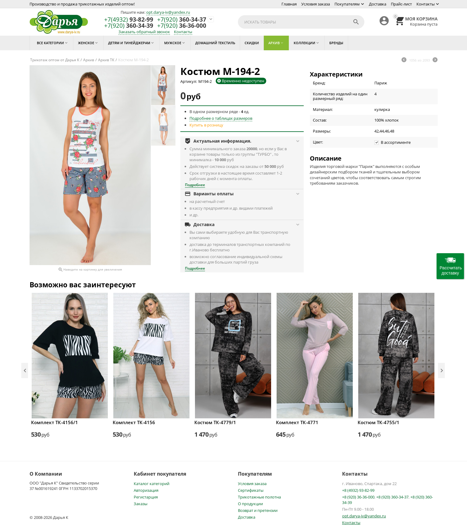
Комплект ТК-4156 (134, 422)
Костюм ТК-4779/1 (215, 422)
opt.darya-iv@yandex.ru (168, 12)
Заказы (140, 503)
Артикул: (188, 81)
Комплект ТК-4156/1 (54, 422)
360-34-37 (181, 20)
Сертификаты (251, 490)
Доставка (377, 4)
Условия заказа (315, 4)
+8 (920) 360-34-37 (392, 497)
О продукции (250, 503)
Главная (289, 4)
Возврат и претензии (258, 510)
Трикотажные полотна (259, 497)
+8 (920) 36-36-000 (358, 497)
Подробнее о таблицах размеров (220, 118)
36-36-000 (181, 26)
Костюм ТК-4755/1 (378, 422)
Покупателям (347, 4)
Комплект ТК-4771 (297, 422)
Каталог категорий (151, 483)
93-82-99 (128, 20)
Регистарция (146, 497)
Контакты (425, 4)
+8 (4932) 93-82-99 (358, 490)
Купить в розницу (206, 125)
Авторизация (146, 490)
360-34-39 (128, 26)
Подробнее (195, 184)
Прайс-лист (401, 4)
